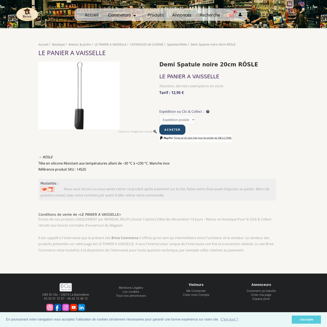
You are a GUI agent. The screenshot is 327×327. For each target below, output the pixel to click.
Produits (156, 15)
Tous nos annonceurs (131, 296)
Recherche (210, 15)
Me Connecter (196, 291)
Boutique (58, 44)
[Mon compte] (240, 15)
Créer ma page (261, 295)
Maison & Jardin (80, 44)
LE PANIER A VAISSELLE (112, 44)
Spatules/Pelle (180, 44)
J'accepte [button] (306, 319)
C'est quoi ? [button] (229, 319)
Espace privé (261, 299)
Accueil (92, 15)
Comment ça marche (261, 291)
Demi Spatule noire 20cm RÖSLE (217, 44)
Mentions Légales (131, 288)
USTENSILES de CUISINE (149, 44)
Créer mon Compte (196, 295)
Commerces (122, 15)
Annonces (181, 15)
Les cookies (131, 292)
